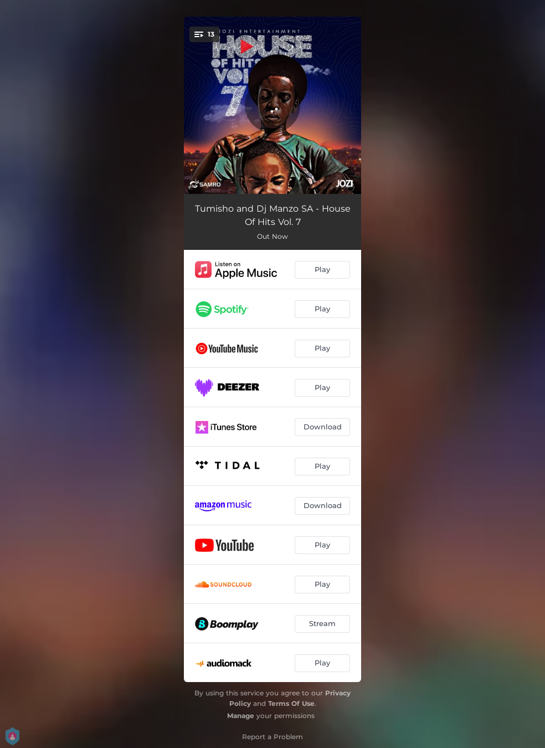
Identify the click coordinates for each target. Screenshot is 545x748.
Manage (240, 715)
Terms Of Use (291, 703)
